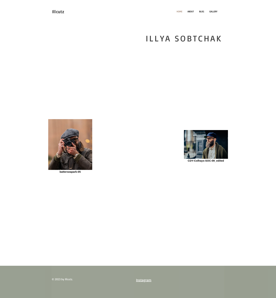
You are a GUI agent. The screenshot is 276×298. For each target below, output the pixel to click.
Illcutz (58, 11)
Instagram (143, 280)
